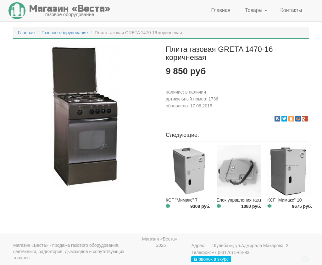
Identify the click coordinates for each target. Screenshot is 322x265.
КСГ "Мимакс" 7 (181, 200)
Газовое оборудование (65, 32)
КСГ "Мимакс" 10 (284, 200)
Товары (256, 10)
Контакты (291, 10)
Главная (220, 10)
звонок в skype (211, 259)
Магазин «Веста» (30, 245)
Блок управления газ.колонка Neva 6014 (258, 200)
